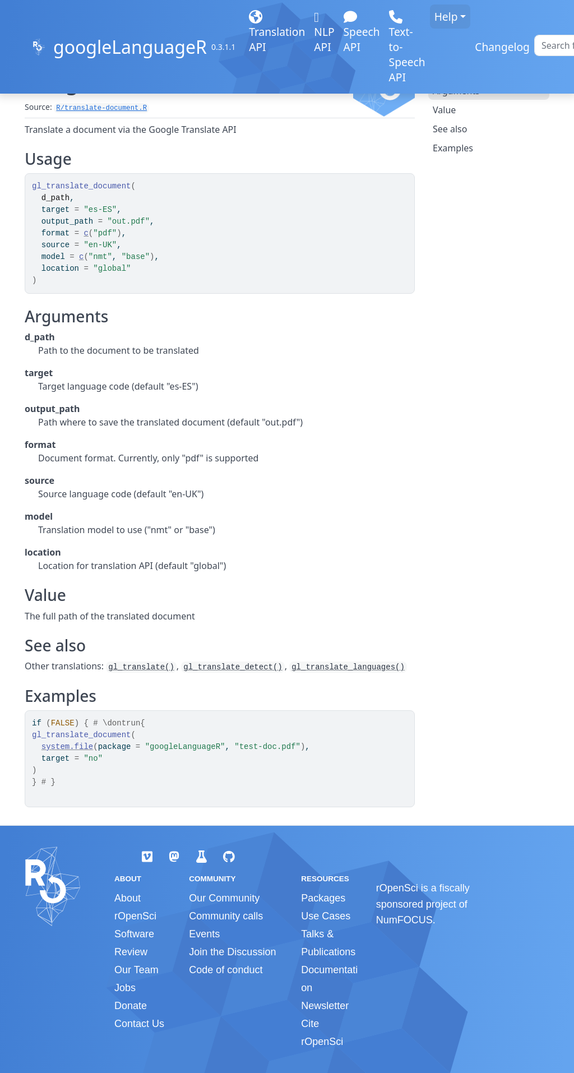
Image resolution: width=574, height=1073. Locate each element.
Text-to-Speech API (407, 51)
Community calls (226, 916)
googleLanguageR (130, 46)
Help (446, 16)
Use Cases (325, 916)
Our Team (136, 969)
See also (450, 129)
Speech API (362, 35)
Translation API (277, 35)
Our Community (224, 898)
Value (444, 110)
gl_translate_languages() (348, 667)
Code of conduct (225, 969)
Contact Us (139, 1023)
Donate (130, 1005)
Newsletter (325, 1005)
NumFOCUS (404, 920)
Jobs (125, 987)
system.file (67, 746)
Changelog (502, 46)
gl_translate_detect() (232, 667)
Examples (453, 148)
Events (204, 934)
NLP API (324, 35)
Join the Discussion (232, 952)
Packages (323, 898)
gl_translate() (141, 667)
